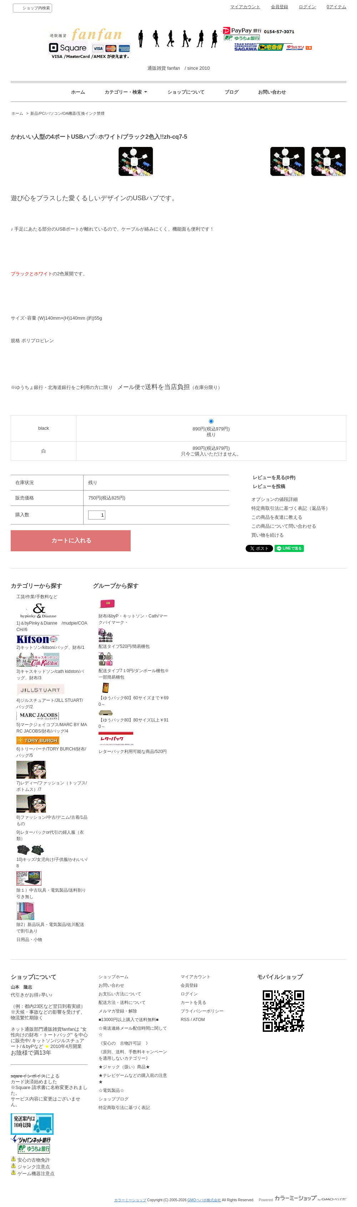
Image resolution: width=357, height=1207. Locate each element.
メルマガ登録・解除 (118, 1011)
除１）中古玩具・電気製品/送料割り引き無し (51, 885)
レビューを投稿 (269, 486)
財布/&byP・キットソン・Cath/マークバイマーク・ (133, 609)
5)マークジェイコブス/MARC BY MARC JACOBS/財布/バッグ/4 (51, 723)
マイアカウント (245, 6)
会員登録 (279, 6)
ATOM (199, 1019)
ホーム (78, 92)
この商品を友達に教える (276, 517)
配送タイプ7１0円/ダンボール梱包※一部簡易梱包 (134, 666)
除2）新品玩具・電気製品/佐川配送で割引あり (50, 917)
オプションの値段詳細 (274, 499)
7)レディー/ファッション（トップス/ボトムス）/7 (51, 776)
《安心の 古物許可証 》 (124, 1043)
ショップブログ (114, 1099)
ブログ (231, 92)
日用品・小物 (29, 939)
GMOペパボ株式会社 (204, 1200)
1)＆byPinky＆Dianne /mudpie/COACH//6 (51, 617)
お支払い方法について (120, 993)
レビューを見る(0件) (274, 477)
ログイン (307, 6)
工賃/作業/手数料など (36, 596)
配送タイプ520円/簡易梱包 (124, 638)
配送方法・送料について (122, 1002)
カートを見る (193, 1002)
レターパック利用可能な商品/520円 (133, 743)
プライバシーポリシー (202, 1011)
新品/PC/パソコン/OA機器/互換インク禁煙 (67, 113)
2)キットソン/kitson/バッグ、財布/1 (50, 642)
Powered (302, 1200)
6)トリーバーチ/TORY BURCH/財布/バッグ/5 (51, 747)
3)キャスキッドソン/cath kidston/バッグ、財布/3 (50, 666)
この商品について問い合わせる (283, 526)
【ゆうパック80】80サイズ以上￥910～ (134, 719)
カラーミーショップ (130, 1200)
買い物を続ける (267, 535)
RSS (185, 1019)
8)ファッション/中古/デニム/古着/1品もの (51, 810)
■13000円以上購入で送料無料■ (129, 1019)
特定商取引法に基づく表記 (124, 1107)
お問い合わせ (272, 92)
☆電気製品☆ (111, 1090)
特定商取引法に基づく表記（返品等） (290, 508)
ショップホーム (114, 976)
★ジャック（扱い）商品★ (124, 1066)
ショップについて (186, 92)
